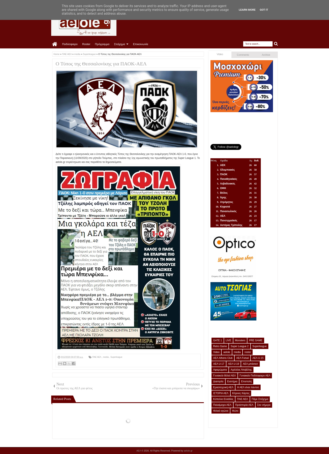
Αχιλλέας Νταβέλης (241, 369)
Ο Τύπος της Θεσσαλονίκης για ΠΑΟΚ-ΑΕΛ (101, 63)
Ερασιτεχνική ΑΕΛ (223, 387)
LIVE (228, 340)
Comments (243, 54)
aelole (226, 352)
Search (276, 44)
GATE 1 (217, 340)
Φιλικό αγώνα (220, 410)
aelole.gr (188, 450)
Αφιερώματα (220, 369)
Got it (264, 9)
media (106, 357)
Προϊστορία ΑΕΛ (244, 404)
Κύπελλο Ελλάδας (223, 399)
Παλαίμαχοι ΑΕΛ (222, 404)
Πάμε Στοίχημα (260, 399)
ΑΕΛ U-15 (258, 358)
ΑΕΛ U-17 (218, 363)
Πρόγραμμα (102, 44)
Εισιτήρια (232, 381)
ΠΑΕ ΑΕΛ (97, 357)
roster (247, 352)
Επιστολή (246, 381)
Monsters (240, 340)
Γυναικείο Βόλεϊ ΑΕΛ (224, 375)
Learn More (247, 9)
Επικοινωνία (140, 44)
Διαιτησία (218, 381)
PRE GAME (255, 340)
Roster (86, 44)
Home (55, 44)
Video (220, 54)
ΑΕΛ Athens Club (222, 358)
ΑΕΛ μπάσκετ (250, 363)
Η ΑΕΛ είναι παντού (248, 387)
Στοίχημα (119, 44)
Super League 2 (239, 346)
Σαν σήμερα (264, 404)
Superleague (116, 357)
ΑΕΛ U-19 (233, 363)
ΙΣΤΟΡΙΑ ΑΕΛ (220, 393)
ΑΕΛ (138, 450)
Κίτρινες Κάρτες (241, 393)
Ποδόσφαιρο (70, 44)
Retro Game (220, 346)
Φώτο (235, 410)
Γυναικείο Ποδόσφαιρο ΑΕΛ (255, 375)
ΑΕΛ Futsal (242, 358)
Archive (266, 54)
